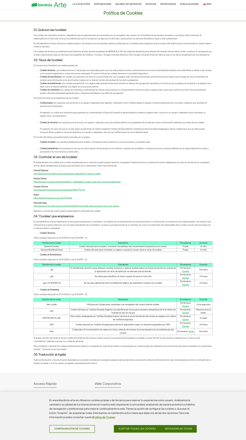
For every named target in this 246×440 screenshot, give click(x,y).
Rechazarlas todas (178, 430)
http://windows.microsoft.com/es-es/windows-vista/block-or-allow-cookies (67, 174)
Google (185, 271)
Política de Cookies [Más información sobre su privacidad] (104, 419)
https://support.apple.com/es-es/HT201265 (53, 198)
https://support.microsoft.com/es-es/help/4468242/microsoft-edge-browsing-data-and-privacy (76, 206)
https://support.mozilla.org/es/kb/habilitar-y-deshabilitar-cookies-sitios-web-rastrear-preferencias (77, 182)
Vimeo (191, 331)
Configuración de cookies (72, 430)
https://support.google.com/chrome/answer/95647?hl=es (59, 190)
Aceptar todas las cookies (137, 430)
